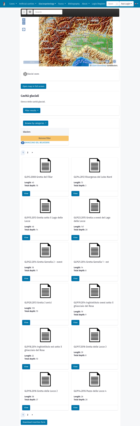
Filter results (31, 110)
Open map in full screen (33, 86)
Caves (12, 4)
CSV (27, 418)
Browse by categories (35, 123)
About (85, 4)
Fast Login (125, 4)
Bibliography (74, 4)
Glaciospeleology (46, 4)
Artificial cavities (27, 4)
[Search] (111, 3)
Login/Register (98, 4)
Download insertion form (34, 403)
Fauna (61, 4)
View (26, 174)
